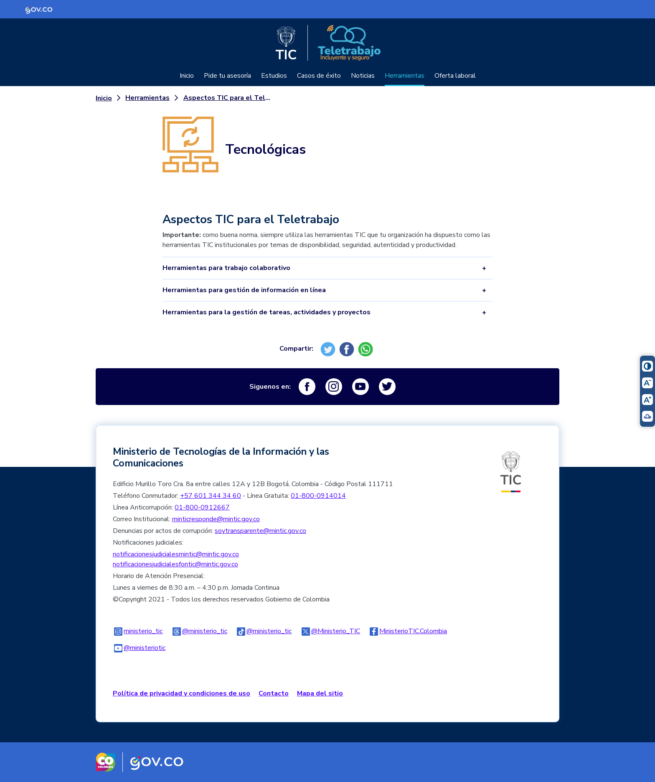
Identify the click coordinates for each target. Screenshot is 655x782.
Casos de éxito (319, 75)
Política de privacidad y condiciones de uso (181, 693)
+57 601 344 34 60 (210, 495)
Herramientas (404, 75)
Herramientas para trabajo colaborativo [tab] (226, 268)
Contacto (274, 693)
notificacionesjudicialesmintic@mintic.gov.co (176, 554)
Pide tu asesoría (227, 75)
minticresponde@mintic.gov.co (216, 519)
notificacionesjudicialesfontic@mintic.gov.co (175, 564)
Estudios (274, 75)
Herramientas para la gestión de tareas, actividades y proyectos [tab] (266, 312)
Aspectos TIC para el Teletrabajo (228, 97)
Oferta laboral (455, 75)
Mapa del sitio (320, 693)
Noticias (363, 75)
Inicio (187, 75)
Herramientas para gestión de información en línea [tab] (244, 290)
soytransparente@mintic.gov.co (260, 530)
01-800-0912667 (202, 507)
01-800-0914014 (318, 495)
